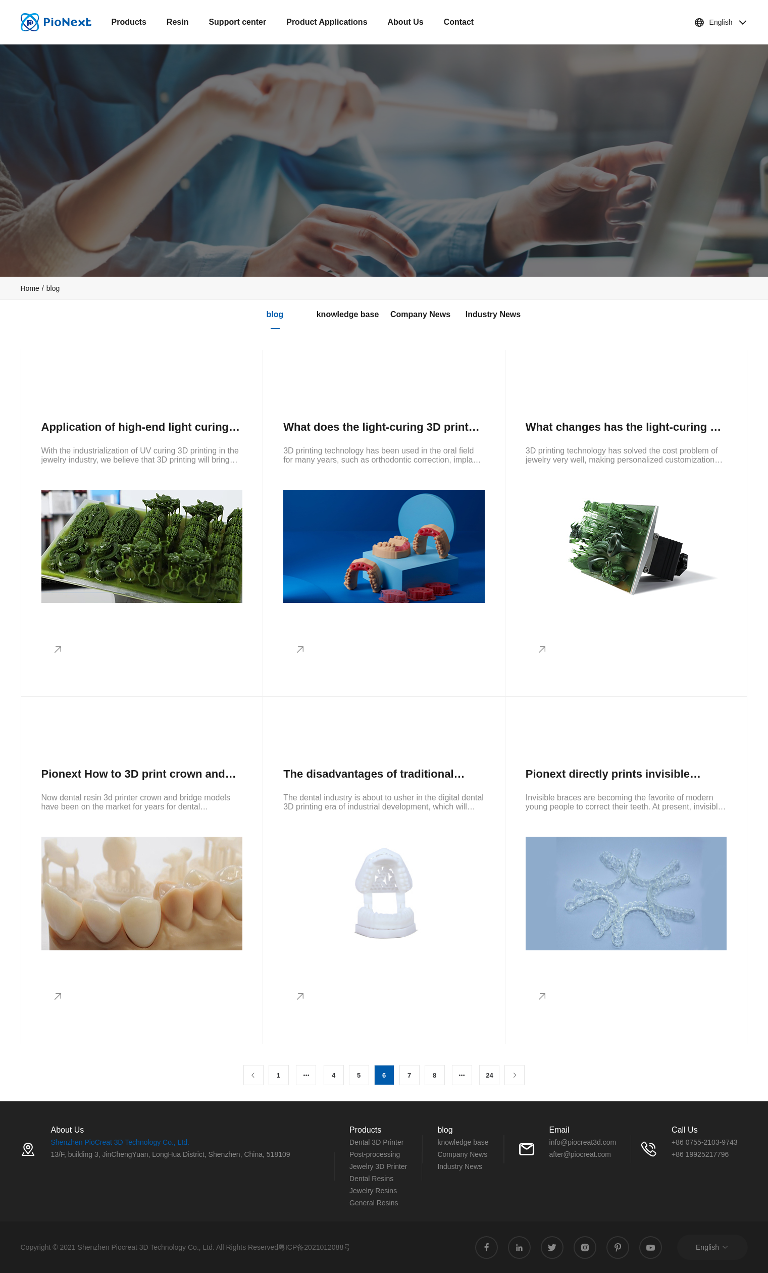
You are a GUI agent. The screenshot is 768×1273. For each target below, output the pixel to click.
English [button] (721, 22)
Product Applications (326, 22)
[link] (30, 288)
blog (53, 288)
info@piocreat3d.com (583, 1142)
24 (489, 1075)
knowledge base (348, 314)
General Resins (373, 1203)
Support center (237, 22)
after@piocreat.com (580, 1154)
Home (30, 288)
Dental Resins (371, 1179)
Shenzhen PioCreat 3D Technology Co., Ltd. (120, 1142)
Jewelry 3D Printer (378, 1166)
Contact (459, 22)
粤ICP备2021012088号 (314, 1247)
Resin (178, 22)
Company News (420, 314)
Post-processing (374, 1154)
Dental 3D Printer (376, 1142)
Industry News (493, 314)
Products (129, 22)
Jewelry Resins (373, 1191)
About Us (406, 22)
